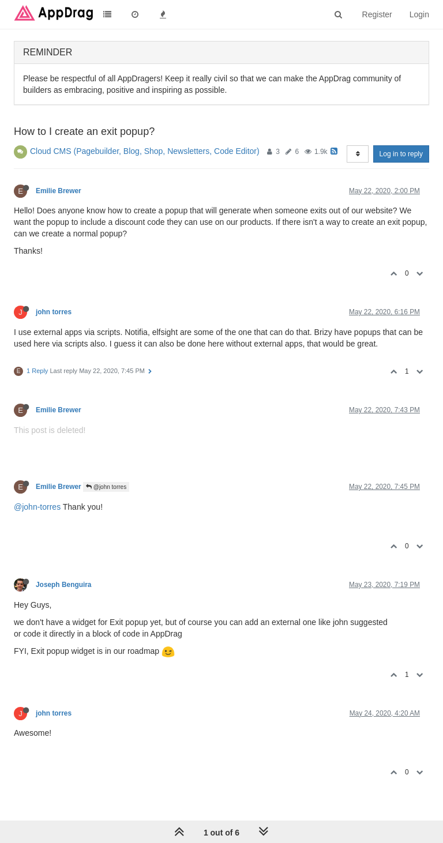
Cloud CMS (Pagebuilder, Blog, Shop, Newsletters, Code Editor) (145, 151)
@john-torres (37, 506)
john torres (54, 312)
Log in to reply (401, 154)
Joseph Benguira (63, 585)
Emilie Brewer (58, 191)
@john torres (106, 487)
